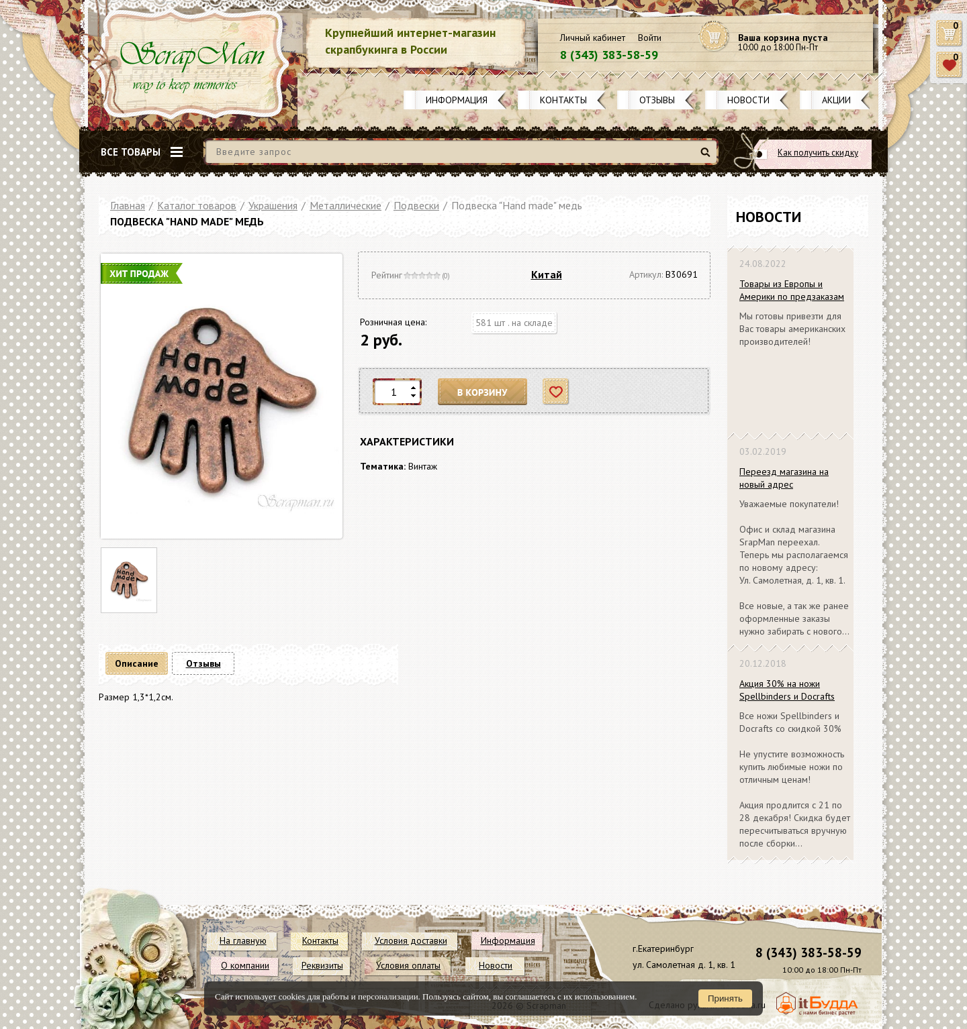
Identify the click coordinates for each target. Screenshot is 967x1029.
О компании (245, 965)
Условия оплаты (408, 965)
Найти (707, 157)
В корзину (483, 392)
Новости (748, 100)
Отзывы (657, 100)
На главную (243, 940)
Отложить (556, 392)
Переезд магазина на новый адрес (784, 478)
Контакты (563, 100)
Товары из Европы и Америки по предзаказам (791, 290)
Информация (457, 100)
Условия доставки (411, 940)
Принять (725, 998)
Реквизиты (322, 965)
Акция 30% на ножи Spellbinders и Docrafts (787, 690)
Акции (836, 100)
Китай (546, 274)
